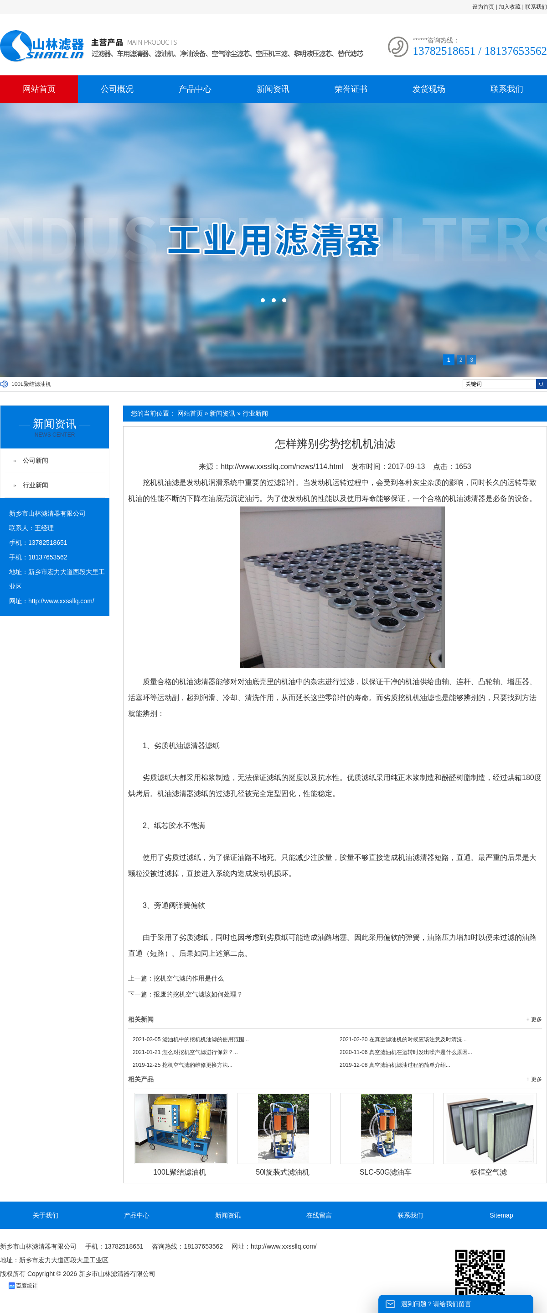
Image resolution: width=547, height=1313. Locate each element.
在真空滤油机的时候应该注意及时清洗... (403, 1039)
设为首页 (483, 7)
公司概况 (117, 89)
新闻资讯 (273, 89)
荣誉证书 (351, 89)
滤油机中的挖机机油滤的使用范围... (191, 1039)
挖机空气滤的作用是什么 (189, 978)
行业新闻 (255, 413)
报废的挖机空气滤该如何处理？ (198, 994)
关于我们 (45, 1215)
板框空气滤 (488, 1172)
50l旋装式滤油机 (282, 1172)
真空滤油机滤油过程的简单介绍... (395, 1065)
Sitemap (501, 1215)
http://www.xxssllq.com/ (61, 601)
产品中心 (195, 89)
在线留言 (319, 1215)
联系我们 (536, 7)
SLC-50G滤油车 (386, 1172)
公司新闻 (35, 460)
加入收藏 (510, 7)
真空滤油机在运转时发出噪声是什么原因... (406, 1052)
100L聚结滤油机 (31, 384)
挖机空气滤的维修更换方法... (182, 1065)
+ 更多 (534, 1019)
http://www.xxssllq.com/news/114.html (282, 466)
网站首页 (39, 89)
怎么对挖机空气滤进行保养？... (185, 1052)
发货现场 (429, 89)
